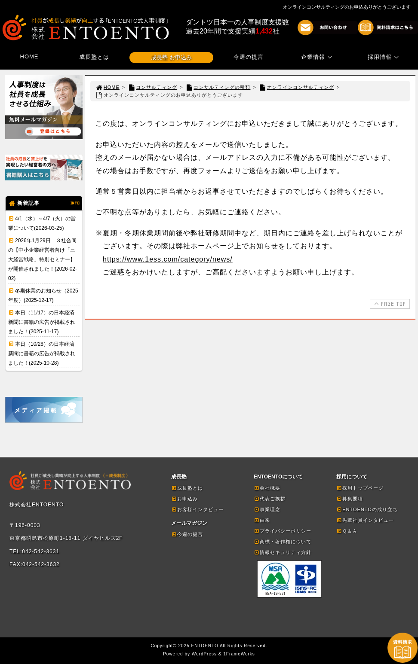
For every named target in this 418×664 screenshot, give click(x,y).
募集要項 (349, 498)
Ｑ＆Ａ (346, 530)
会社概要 (267, 487)
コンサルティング (152, 87)
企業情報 (318, 57)
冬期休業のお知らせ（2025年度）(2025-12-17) (43, 295)
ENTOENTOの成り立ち (367, 509)
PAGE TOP (389, 304)
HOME (29, 56)
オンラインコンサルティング (296, 87)
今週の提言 (249, 57)
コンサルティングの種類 (218, 87)
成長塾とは (94, 57)
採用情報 (384, 57)
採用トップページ (360, 487)
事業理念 (267, 509)
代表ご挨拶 (270, 498)
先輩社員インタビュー (365, 520)
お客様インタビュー (197, 509)
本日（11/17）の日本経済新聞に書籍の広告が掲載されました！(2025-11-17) (41, 322)
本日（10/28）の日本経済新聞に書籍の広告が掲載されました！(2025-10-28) (41, 353)
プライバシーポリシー (282, 530)
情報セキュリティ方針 (282, 552)
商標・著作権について (282, 541)
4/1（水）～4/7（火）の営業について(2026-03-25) (42, 223)
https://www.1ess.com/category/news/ (168, 259)
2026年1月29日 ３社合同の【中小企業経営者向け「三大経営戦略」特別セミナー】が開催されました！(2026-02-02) (42, 259)
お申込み (184, 498)
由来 (262, 520)
